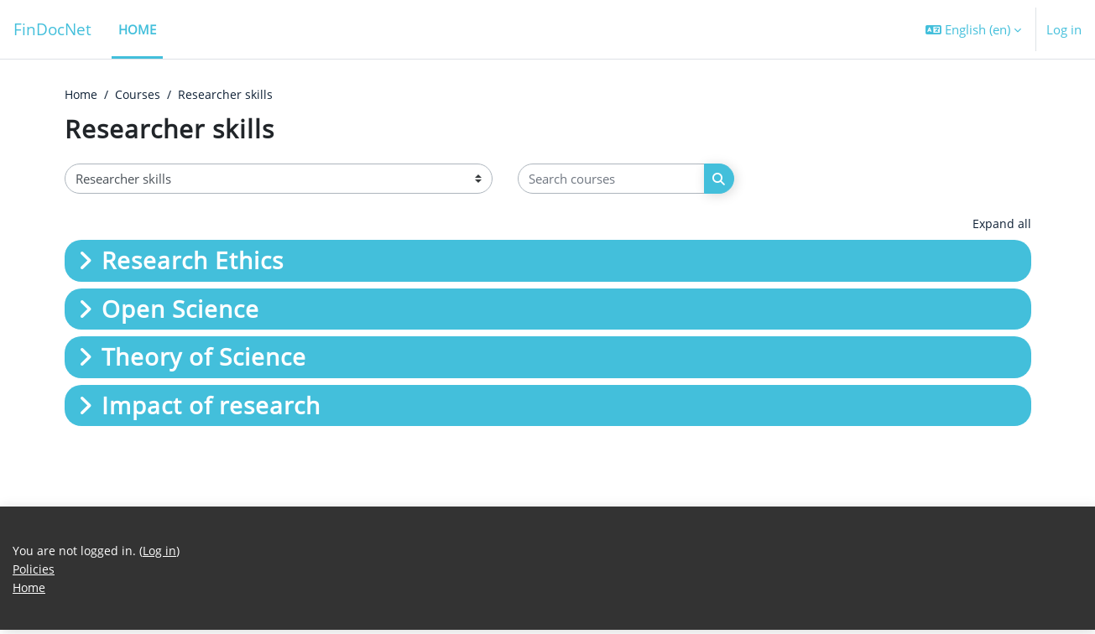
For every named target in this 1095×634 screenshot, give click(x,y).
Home (82, 94)
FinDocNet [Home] (52, 28)
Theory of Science (204, 358)
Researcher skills (231, 94)
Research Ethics (193, 262)
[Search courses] (611, 179)
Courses (141, 94)
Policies (34, 572)
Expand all (1001, 224)
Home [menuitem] (137, 29)
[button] (973, 29)
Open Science (180, 309)
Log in (1064, 29)
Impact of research (211, 406)
